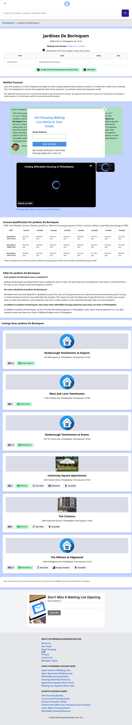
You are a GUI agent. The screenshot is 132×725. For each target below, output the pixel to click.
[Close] (104, 109)
